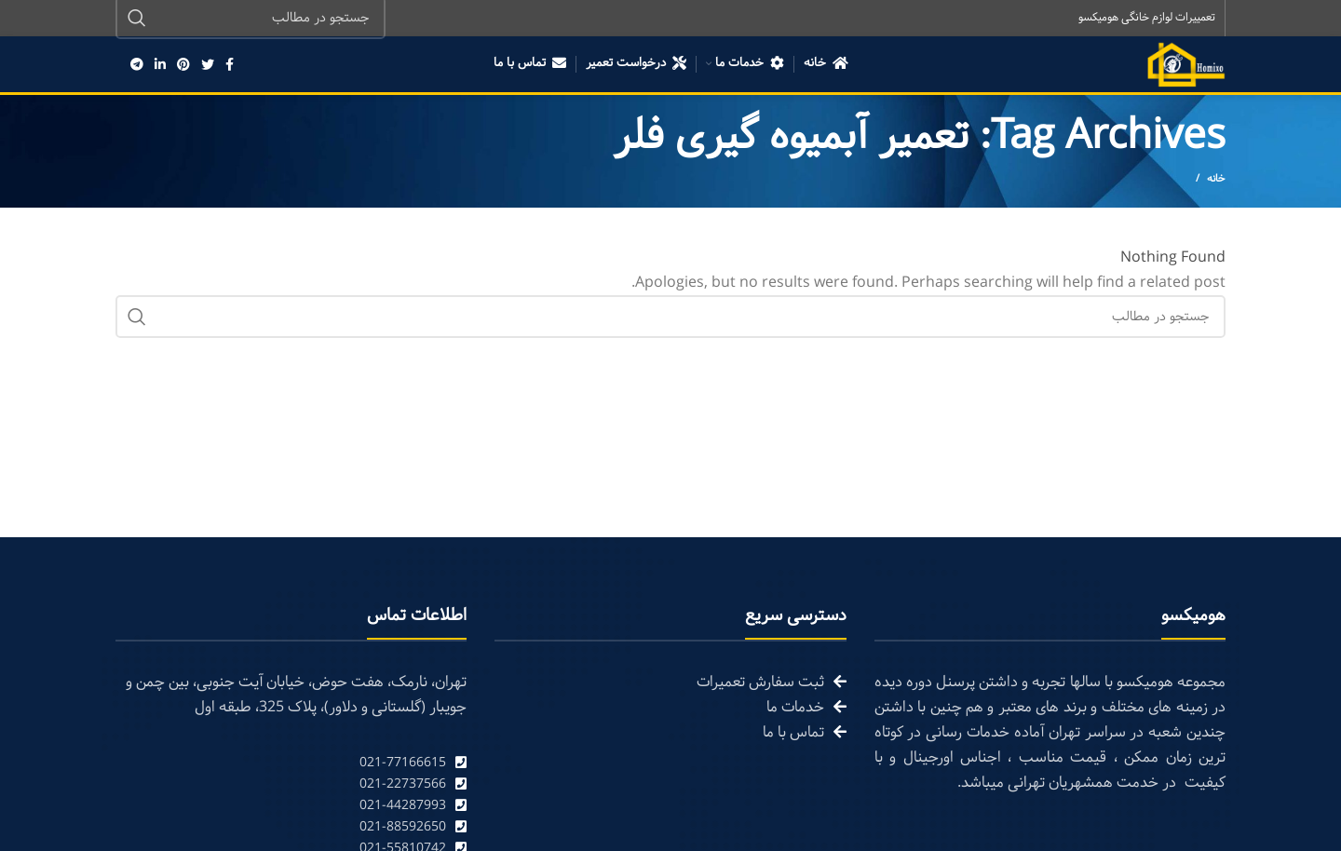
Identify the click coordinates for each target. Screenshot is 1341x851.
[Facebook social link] (229, 65)
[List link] (291, 764)
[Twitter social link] (208, 65)
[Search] (670, 318)
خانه (1216, 180)
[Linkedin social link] (160, 65)
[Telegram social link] (137, 65)
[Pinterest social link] (183, 65)
